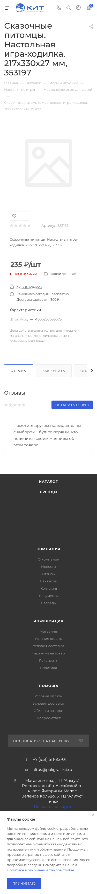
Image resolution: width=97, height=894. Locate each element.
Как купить (53, 371)
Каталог (48, 481)
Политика (48, 668)
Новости (48, 566)
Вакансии (48, 581)
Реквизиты (48, 660)
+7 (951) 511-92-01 (49, 759)
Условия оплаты (49, 638)
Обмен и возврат (49, 711)
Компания (48, 549)
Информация (48, 621)
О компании (48, 559)
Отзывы (19, 371)
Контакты (48, 588)
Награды (48, 603)
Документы (48, 596)
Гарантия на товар (48, 653)
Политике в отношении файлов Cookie (40, 870)
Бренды (48, 492)
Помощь (48, 686)
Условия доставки (48, 646)
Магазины (49, 631)
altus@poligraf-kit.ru (52, 769)
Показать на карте (52, 806)
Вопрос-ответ (49, 718)
